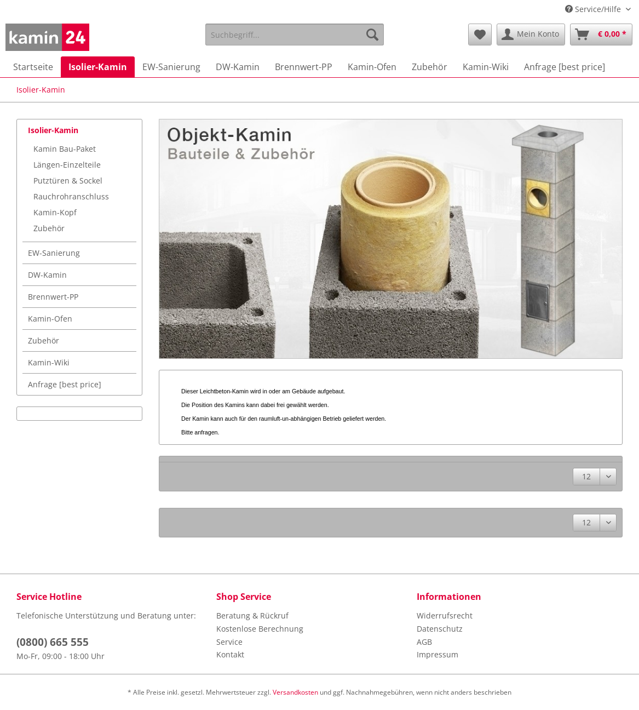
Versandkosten (295, 692)
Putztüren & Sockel (67, 180)
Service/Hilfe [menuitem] (594, 9)
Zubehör (49, 228)
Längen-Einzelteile (67, 164)
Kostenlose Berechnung (259, 628)
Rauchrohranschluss (71, 196)
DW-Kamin (47, 275)
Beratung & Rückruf (252, 615)
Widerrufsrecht (445, 615)
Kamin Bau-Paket (64, 149)
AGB (424, 642)
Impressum (437, 654)
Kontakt (230, 654)
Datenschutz (440, 628)
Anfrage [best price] (64, 384)
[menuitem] (294, 40)
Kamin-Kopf (55, 212)
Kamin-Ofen (50, 318)
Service (229, 642)
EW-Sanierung (54, 253)
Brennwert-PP (53, 296)
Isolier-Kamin (53, 130)
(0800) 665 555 (52, 642)
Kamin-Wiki (49, 362)
